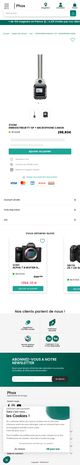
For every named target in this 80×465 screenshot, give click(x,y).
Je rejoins (60, 379)
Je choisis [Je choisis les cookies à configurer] (19, 449)
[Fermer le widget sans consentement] (18, 408)
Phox (20, 5)
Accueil (6, 33)
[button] (38, 103)
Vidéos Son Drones (19, 33)
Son (31, 33)
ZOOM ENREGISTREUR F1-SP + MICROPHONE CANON (55, 33)
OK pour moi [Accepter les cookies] (53, 449)
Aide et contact (15, 453)
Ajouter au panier (40, 151)
